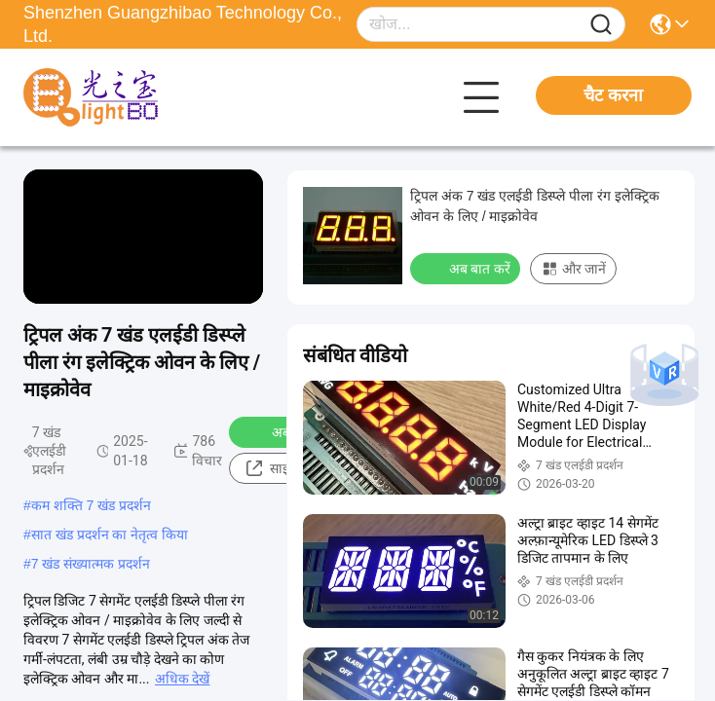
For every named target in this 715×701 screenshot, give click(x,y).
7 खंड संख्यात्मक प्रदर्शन (90, 564)
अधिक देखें (182, 678)
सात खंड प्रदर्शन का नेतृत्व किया (109, 534)
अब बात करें (467, 267)
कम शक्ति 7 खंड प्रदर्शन (91, 505)
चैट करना (613, 95)
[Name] (601, 25)
